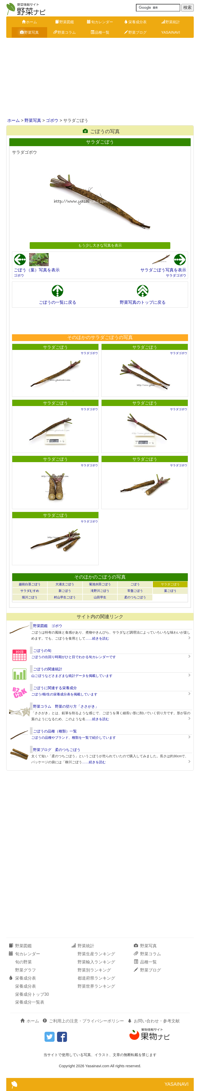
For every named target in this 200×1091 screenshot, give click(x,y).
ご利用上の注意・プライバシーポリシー (83, 1021)
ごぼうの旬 (42, 650)
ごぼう (135, 584)
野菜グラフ (25, 970)
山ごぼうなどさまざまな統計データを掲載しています (72, 676)
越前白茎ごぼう (30, 584)
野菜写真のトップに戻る (143, 302)
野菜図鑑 (64, 22)
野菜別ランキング (94, 970)
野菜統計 (170, 22)
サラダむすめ (29, 591)
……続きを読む (97, 638)
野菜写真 (29, 32)
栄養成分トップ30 (32, 994)
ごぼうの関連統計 (47, 669)
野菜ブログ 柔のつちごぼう (56, 750)
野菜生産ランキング (96, 954)
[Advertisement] (100, 78)
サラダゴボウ (176, 275)
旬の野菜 (23, 962)
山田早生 (100, 597)
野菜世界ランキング (96, 986)
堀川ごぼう (30, 597)
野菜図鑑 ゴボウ (47, 626)
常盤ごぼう (135, 591)
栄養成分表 (135, 22)
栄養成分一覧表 (29, 1002)
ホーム (29, 22)
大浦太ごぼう (64, 584)
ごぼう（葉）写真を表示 (37, 270)
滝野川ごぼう (100, 591)
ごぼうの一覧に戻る (57, 302)
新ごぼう (65, 591)
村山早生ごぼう (65, 597)
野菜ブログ (135, 32)
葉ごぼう (170, 591)
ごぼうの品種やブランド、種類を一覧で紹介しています (73, 738)
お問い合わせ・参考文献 (154, 1021)
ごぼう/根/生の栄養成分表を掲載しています (64, 694)
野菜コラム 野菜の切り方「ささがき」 (66, 706)
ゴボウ (52, 120)
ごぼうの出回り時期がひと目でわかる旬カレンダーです (73, 657)
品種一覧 (100, 32)
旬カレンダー (100, 22)
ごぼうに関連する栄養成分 (55, 688)
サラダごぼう (55, 347)
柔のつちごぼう (135, 597)
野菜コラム (64, 32)
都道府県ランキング (96, 978)
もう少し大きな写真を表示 (100, 245)
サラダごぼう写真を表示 (163, 270)
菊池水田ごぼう (100, 584)
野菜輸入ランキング (96, 962)
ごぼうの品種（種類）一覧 (55, 731)
